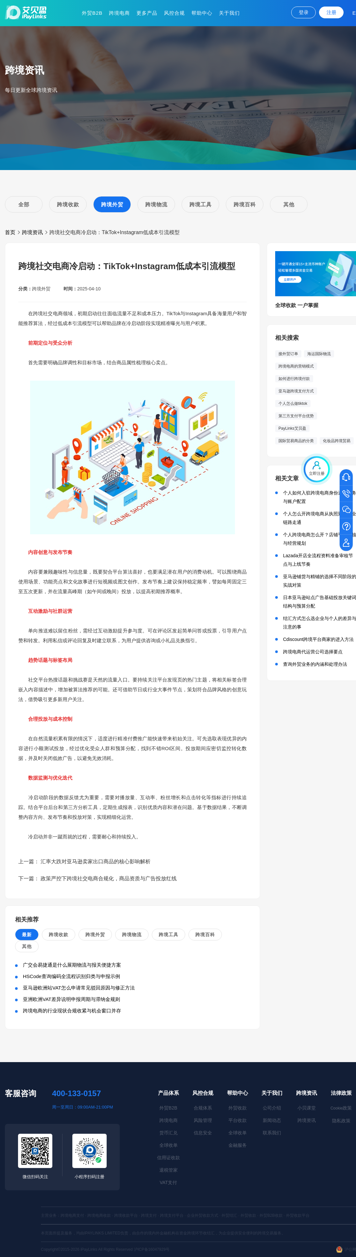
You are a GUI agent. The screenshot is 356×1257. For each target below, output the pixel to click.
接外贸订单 (288, 354)
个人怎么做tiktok (292, 403)
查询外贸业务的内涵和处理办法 (315, 664)
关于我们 (229, 13)
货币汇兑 (168, 1132)
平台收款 (237, 1120)
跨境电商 (119, 13)
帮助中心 (201, 13)
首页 (10, 232)
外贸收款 (237, 1108)
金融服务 (237, 1145)
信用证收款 (168, 1157)
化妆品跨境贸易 (336, 441)
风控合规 (174, 13)
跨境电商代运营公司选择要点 (313, 651)
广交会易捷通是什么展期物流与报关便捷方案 (72, 965)
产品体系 (168, 1093)
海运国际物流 (319, 354)
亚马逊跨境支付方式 (296, 391)
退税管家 (168, 1170)
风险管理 (203, 1120)
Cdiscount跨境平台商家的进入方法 (318, 639)
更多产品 (146, 13)
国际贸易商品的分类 (296, 441)
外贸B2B (92, 13)
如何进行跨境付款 (294, 378)
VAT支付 (168, 1182)
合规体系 (203, 1108)
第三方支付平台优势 (296, 416)
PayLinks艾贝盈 (292, 428)
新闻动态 (272, 1120)
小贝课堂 (306, 1108)
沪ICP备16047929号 (151, 1249)
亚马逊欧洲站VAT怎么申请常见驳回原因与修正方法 (79, 987)
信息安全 (203, 1132)
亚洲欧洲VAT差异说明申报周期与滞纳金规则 (71, 999)
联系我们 (272, 1132)
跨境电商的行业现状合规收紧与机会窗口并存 (72, 1010)
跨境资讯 (32, 232)
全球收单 (168, 1145)
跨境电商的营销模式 (296, 366)
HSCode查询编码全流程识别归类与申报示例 (71, 976)
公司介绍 (272, 1108)
